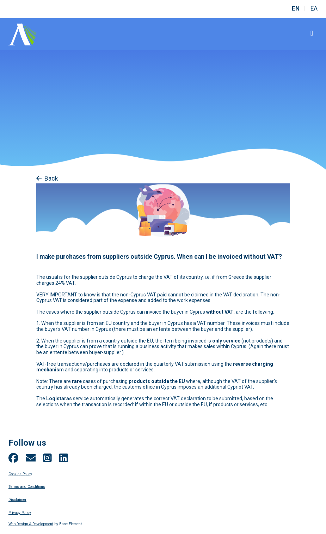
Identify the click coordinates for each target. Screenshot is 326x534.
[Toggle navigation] (312, 33)
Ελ (314, 8)
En (296, 8)
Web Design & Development (30, 524)
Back (47, 178)
